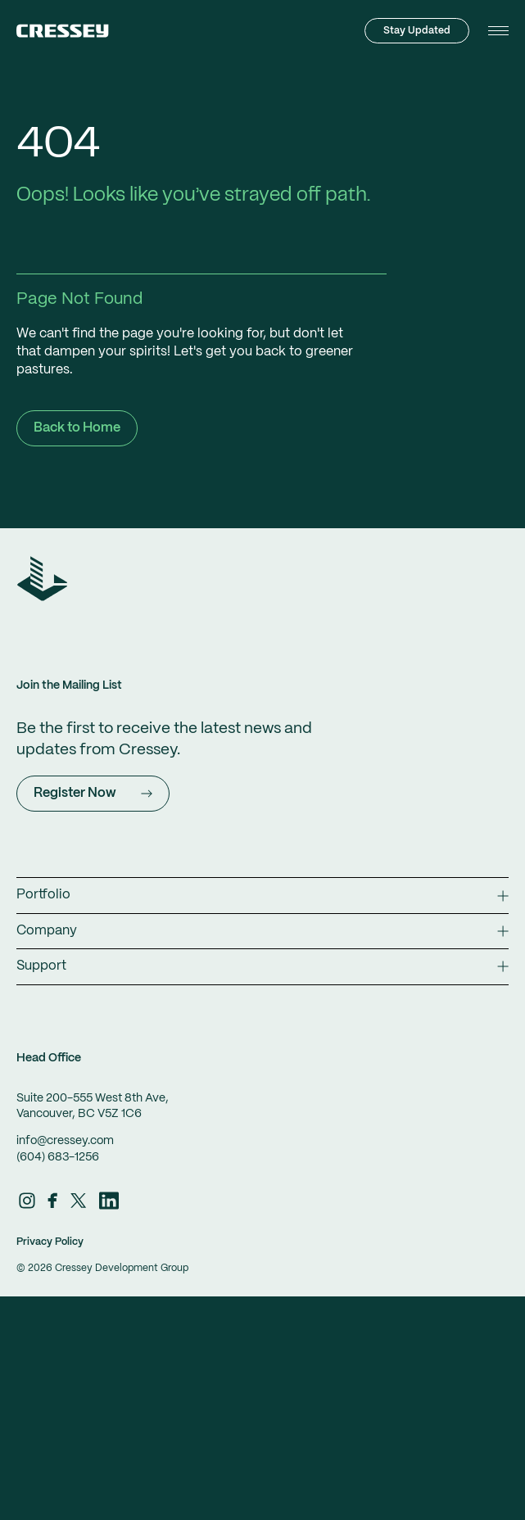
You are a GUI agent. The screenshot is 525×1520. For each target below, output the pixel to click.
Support (262, 966)
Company (262, 931)
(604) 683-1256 (57, 1157)
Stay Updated (416, 30)
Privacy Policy (50, 1241)
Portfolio (262, 895)
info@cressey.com (65, 1141)
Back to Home (77, 428)
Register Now (93, 793)
